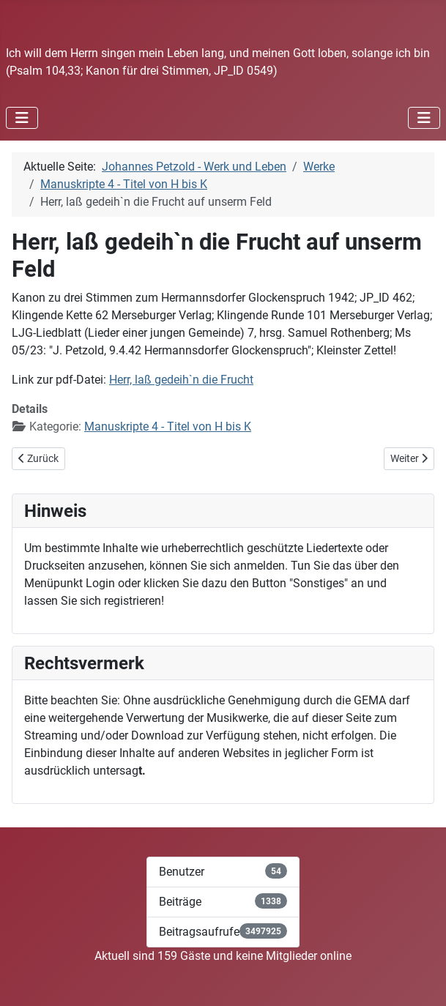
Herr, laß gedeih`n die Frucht (181, 380)
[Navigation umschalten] (22, 118)
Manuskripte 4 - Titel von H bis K (167, 426)
